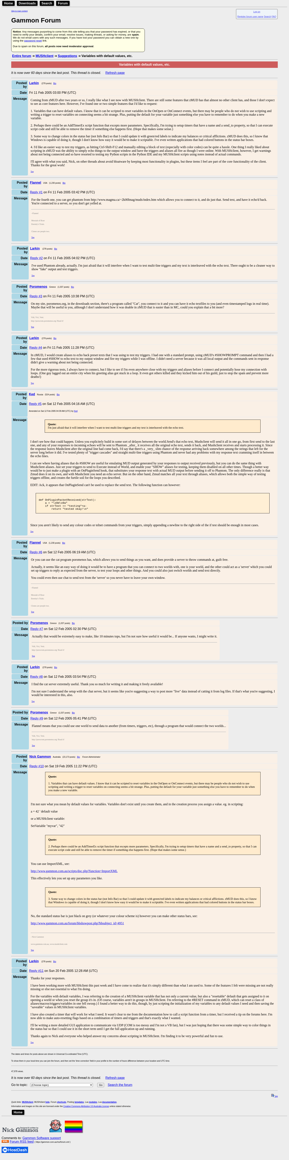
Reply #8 (36, 679)
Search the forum (120, 1088)
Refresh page (115, 72)
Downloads (27, 3)
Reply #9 (36, 721)
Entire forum (21, 56)
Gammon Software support (41, 1141)
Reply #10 (36, 769)
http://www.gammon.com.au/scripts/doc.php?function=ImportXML (74, 874)
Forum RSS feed (21, 1144)
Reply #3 (35, 296)
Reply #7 (36, 632)
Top (32, 171)
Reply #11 (36, 974)
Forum (63, 3)
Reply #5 (35, 404)
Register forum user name (250, 16)
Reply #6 (35, 555)
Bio (54, 83)
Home (8, 3)
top (274, 1099)
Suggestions (67, 56)
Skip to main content (19, 11)
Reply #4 (35, 347)
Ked (76, 411)
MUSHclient (44, 56)
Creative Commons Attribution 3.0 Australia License (86, 1109)
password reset (33, 40)
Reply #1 (36, 192)
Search (47, 3)
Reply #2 (36, 258)
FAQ (274, 16)
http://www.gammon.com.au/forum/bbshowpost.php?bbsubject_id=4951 (77, 926)
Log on (256, 11)
